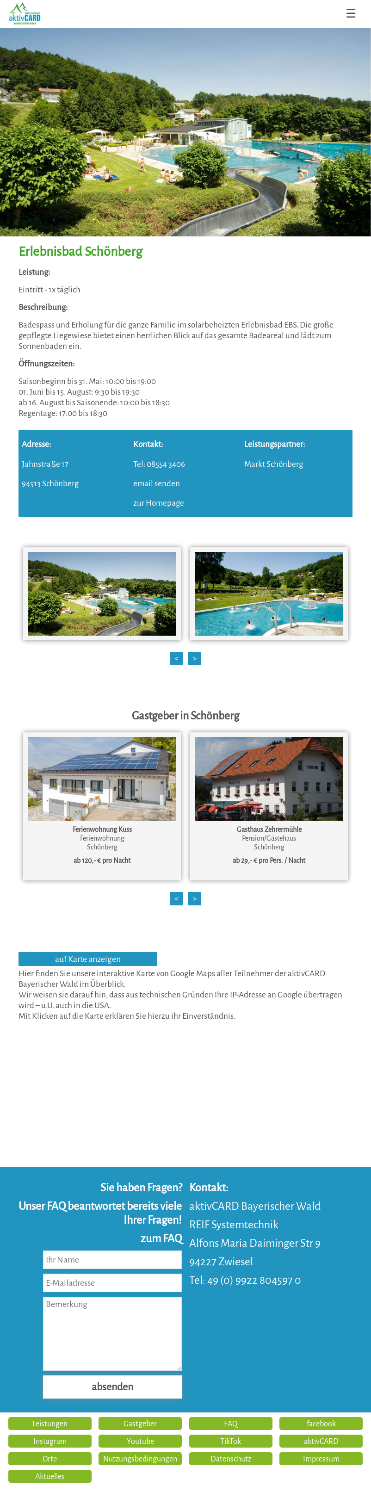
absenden (112, 1387)
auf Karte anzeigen (88, 959)
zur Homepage (158, 503)
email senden (156, 483)
